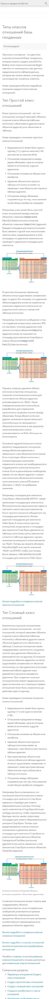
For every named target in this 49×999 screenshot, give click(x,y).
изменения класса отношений (23, 961)
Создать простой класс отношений (25, 980)
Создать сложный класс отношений (25, 984)
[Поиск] (46, 3)
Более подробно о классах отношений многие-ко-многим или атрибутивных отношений (23, 944)
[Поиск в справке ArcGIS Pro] (22, 3)
